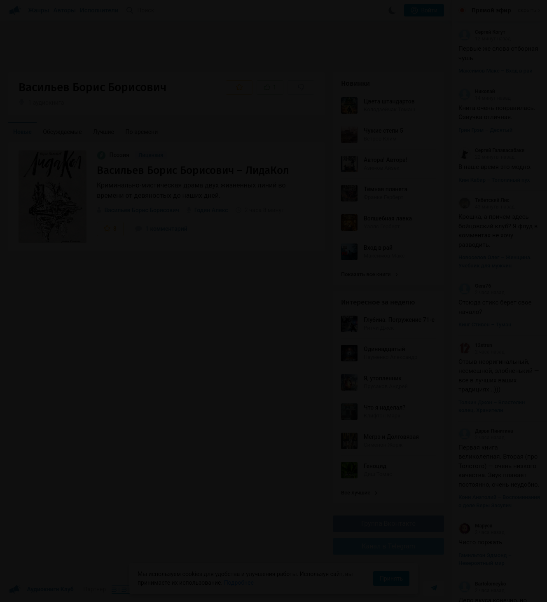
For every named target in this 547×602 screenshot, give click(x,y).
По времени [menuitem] (142, 132)
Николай (476, 91)
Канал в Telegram (388, 546)
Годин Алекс (211, 210)
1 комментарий (161, 228)
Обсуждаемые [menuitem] (62, 132)
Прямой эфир (491, 10)
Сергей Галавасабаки (491, 150)
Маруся (475, 525)
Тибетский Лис (484, 200)
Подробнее (239, 582)
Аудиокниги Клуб (41, 589)
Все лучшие (359, 493)
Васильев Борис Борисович (141, 210)
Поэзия (114, 155)
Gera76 (474, 286)
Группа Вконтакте (388, 523)
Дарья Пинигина (485, 431)
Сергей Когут (481, 32)
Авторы (65, 10)
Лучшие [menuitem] (103, 132)
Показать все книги (369, 274)
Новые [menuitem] (22, 132)
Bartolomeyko (482, 584)
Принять (391, 578)
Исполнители (99, 10)
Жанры (38, 10)
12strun (475, 345)
